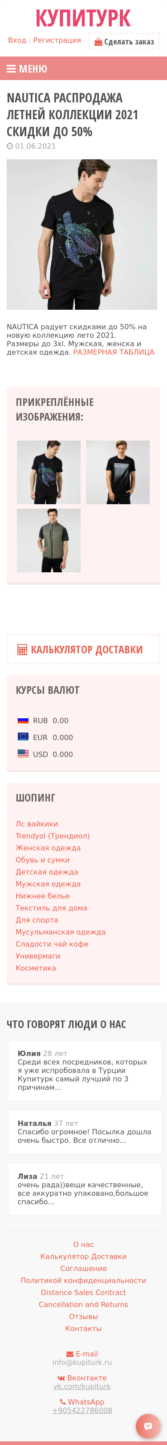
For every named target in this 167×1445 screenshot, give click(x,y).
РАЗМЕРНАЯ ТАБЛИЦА (114, 352)
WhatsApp (82, 1406)
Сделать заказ (124, 41)
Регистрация (57, 40)
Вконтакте (82, 1382)
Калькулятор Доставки (80, 649)
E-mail (82, 1358)
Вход (17, 40)
